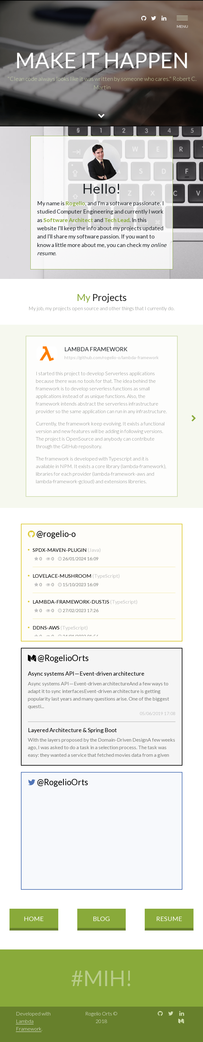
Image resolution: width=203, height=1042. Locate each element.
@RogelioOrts (58, 658)
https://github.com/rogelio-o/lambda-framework (111, 357)
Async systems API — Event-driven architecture (86, 673)
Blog (101, 918)
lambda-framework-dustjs (71, 602)
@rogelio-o (52, 534)
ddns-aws (46, 627)
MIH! (126, 978)
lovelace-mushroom (62, 576)
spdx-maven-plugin (60, 550)
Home (34, 918)
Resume (169, 918)
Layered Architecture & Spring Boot (72, 729)
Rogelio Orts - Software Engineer (24, 21)
